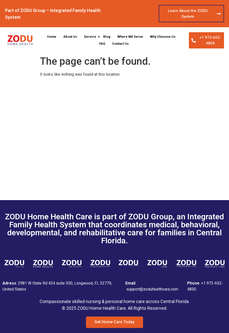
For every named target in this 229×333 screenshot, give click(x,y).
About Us (70, 36)
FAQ (102, 43)
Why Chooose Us (162, 36)
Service (90, 36)
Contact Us (120, 43)
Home (51, 36)
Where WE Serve (130, 36)
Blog (106, 36)
